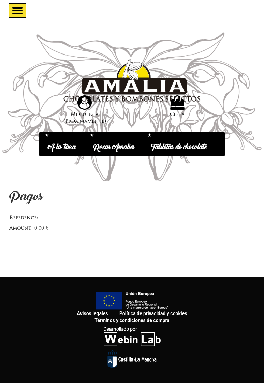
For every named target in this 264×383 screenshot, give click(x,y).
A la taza (67, 147)
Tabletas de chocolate (179, 147)
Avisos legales (92, 313)
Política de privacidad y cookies (153, 313)
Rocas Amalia (113, 147)
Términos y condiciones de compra (132, 320)
